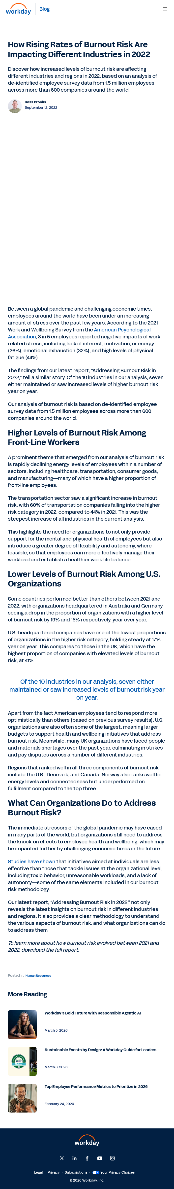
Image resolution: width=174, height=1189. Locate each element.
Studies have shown (31, 861)
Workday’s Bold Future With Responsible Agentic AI (93, 1013)
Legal (38, 1172)
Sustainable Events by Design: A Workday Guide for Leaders (100, 1050)
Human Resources (38, 976)
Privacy (54, 1172)
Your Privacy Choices (113, 1172)
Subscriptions (76, 1172)
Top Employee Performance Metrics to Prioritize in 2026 (96, 1086)
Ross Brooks (35, 102)
